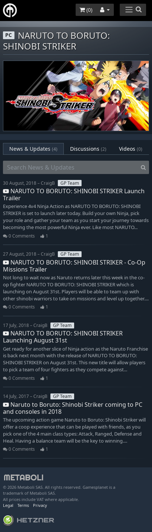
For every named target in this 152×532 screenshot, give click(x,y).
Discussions (88, 148)
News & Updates (33, 148)
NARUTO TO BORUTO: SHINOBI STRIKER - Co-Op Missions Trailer (74, 265)
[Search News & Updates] (70, 167)
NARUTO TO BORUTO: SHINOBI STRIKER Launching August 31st (63, 336)
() (85, 9)
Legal (8, 505)
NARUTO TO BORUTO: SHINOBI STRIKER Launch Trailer (74, 194)
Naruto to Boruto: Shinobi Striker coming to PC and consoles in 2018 (72, 408)
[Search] (143, 167)
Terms (23, 505)
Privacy (40, 505)
